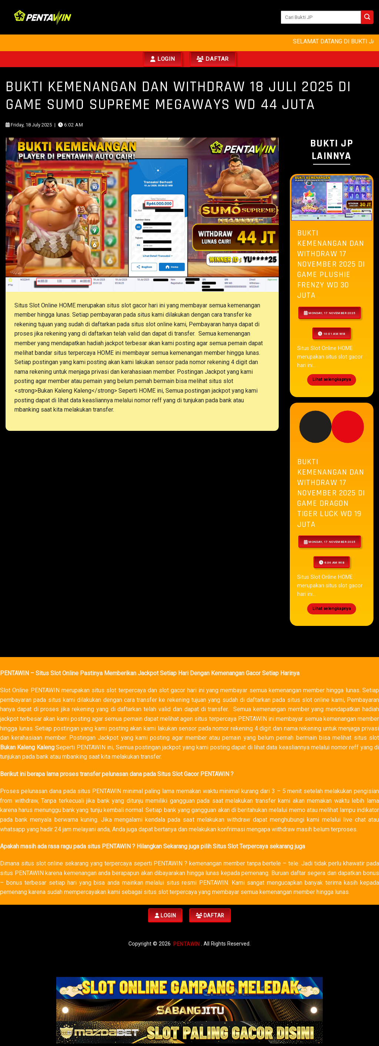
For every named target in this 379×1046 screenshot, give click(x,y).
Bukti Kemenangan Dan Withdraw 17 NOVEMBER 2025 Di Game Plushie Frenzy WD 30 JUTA (331, 264)
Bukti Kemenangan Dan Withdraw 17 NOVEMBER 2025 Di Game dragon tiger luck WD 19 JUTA (331, 493)
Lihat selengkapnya (331, 379)
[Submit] (367, 17)
